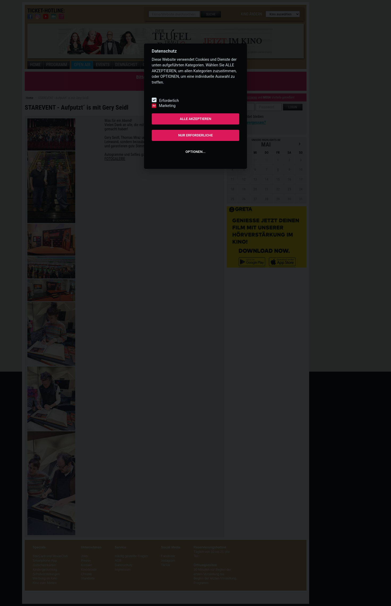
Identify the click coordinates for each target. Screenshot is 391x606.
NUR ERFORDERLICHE (195, 135)
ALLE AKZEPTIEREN (195, 119)
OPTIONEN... (195, 152)
